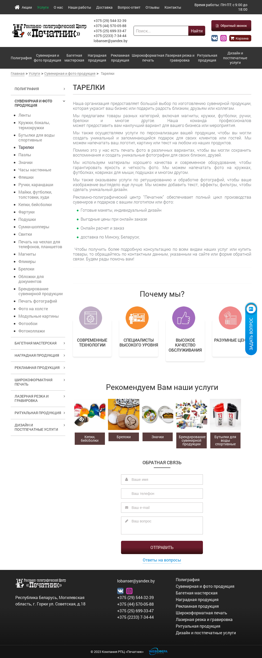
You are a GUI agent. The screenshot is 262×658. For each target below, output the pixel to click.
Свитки (25, 234)
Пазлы (24, 154)
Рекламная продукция (120, 57)
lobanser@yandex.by (110, 40)
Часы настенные (34, 169)
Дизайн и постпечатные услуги (235, 58)
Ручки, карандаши (35, 184)
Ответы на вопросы (162, 560)
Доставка (104, 7)
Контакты (173, 7)
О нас (58, 7)
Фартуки (26, 211)
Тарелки (26, 147)
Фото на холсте (33, 308)
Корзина (239, 38)
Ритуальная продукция (207, 57)
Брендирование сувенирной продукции (40, 291)
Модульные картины (38, 316)
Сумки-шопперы (33, 226)
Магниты (27, 254)
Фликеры (27, 261)
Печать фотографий (37, 301)
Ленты (24, 115)
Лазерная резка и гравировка (179, 57)
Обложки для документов (31, 279)
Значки (25, 162)
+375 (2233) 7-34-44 (110, 35)
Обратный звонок (231, 25)
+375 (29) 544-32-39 (110, 20)
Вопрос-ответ (129, 7)
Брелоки (26, 268)
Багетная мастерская (74, 57)
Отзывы (152, 7)
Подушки (27, 219)
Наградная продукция (97, 57)
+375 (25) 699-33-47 (110, 30)
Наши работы (79, 7)
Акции (27, 7)
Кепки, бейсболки (35, 204)
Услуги (43, 7)
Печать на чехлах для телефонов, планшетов (40, 244)
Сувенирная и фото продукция (47, 57)
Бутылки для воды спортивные (36, 137)
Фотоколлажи (31, 330)
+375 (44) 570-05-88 (110, 25)
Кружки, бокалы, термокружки (34, 125)
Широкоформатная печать (148, 57)
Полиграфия (21, 57)
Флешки (26, 177)
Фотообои (27, 323)
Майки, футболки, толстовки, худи (35, 194)
